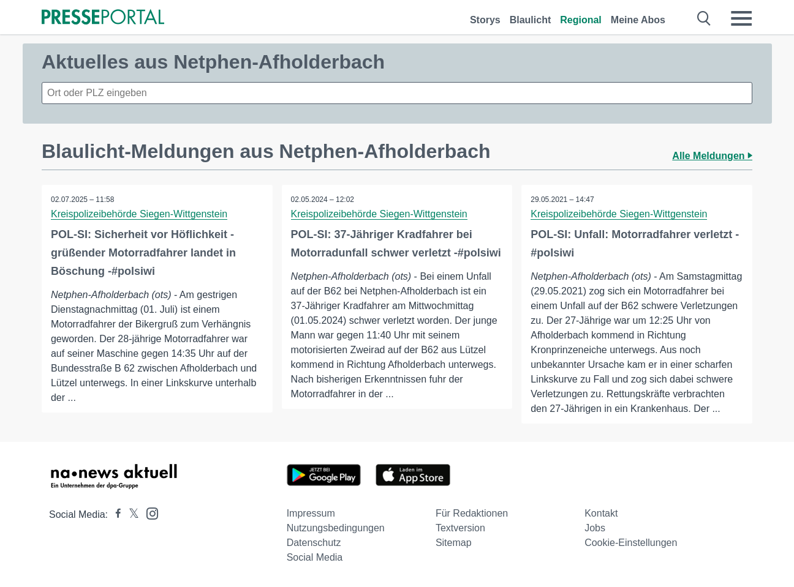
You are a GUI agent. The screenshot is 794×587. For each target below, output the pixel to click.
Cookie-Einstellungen (630, 542)
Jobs (594, 528)
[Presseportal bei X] (130, 514)
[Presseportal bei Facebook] (114, 514)
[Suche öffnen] (704, 18)
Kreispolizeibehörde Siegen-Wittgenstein (139, 214)
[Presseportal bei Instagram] (148, 512)
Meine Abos (638, 20)
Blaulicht (530, 20)
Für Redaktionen (472, 513)
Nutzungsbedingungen (336, 528)
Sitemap (454, 542)
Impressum (311, 513)
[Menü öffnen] (741, 18)
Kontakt (601, 513)
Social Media (315, 557)
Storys (485, 20)
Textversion (460, 528)
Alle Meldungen (712, 156)
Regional (581, 20)
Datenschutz (314, 542)
